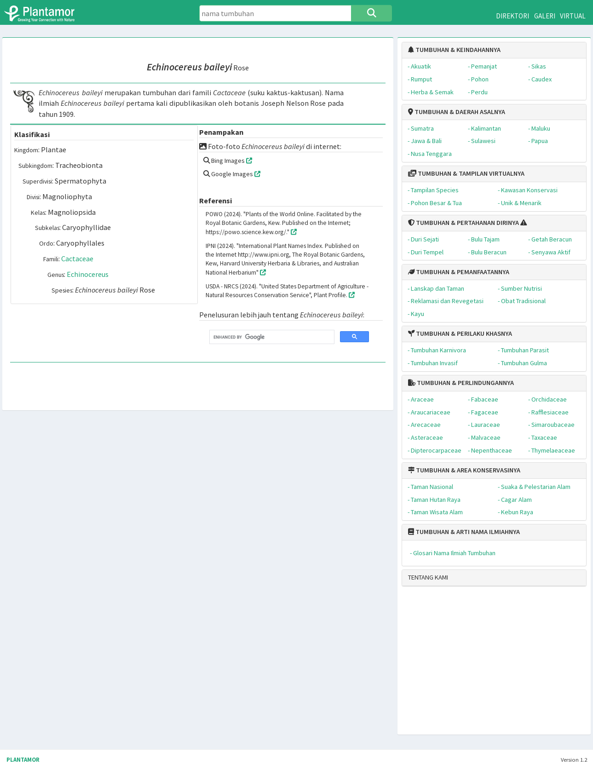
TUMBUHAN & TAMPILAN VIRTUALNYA (466, 173)
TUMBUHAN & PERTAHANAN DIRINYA (463, 222)
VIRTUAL (573, 15)
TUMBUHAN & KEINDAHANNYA (454, 50)
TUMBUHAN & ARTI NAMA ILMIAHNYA (464, 532)
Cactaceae (77, 258)
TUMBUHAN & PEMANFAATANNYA (458, 272)
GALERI (544, 15)
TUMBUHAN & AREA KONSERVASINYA (464, 470)
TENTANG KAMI (428, 577)
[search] (270, 337)
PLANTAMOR (23, 759)
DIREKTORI (512, 15)
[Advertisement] (483, 664)
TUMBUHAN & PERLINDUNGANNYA (461, 383)
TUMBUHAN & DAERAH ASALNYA (456, 112)
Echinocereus (88, 274)
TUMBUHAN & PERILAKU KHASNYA (460, 333)
